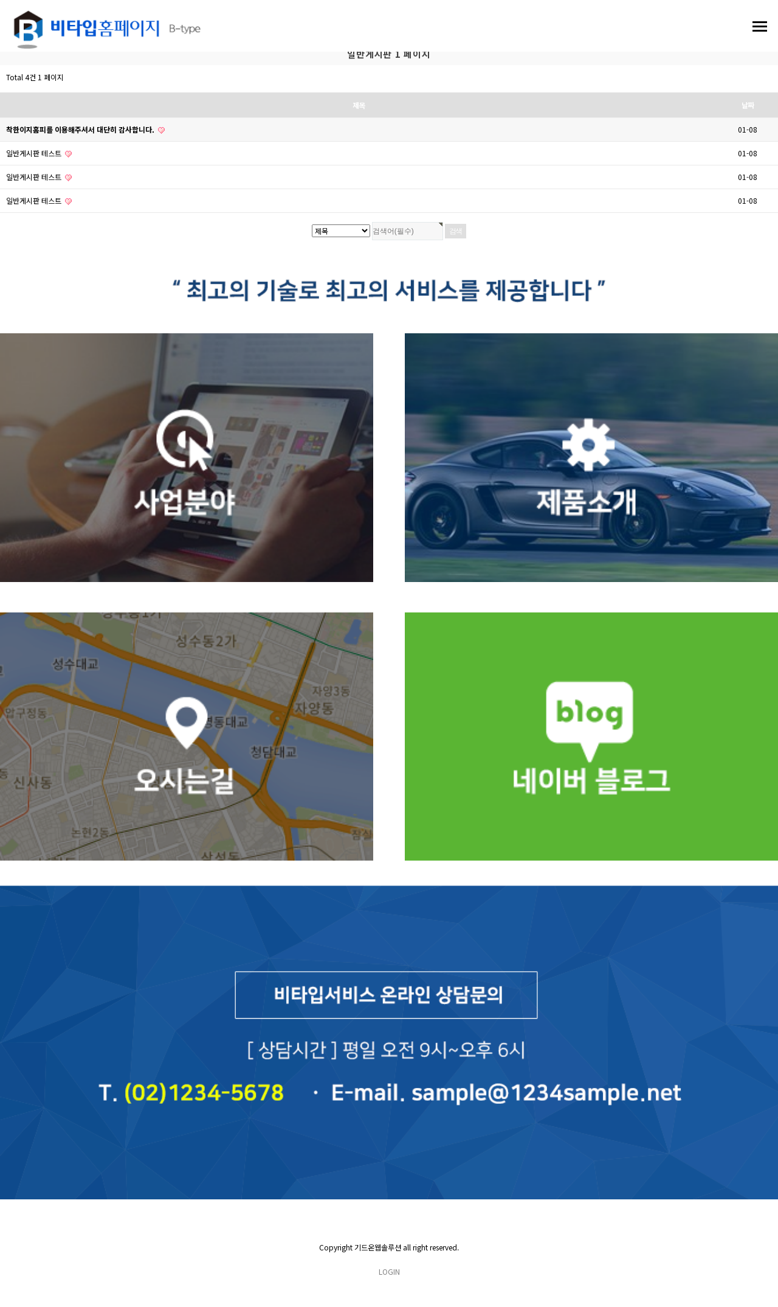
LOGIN (389, 1271)
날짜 (748, 105)
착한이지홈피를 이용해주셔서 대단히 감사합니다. (85, 129)
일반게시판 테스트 (39, 153)
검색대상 (0, 65)
